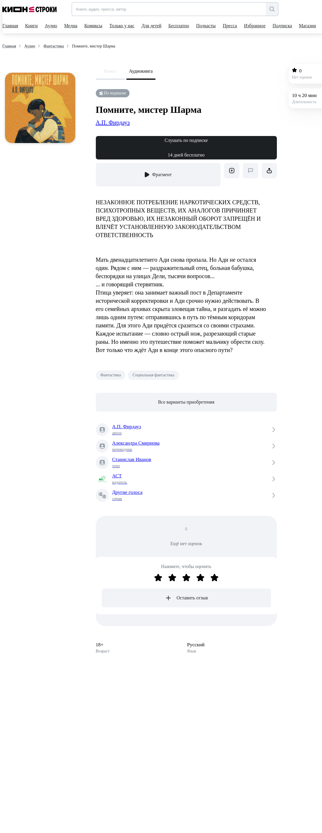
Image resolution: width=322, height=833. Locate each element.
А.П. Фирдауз (113, 122)
